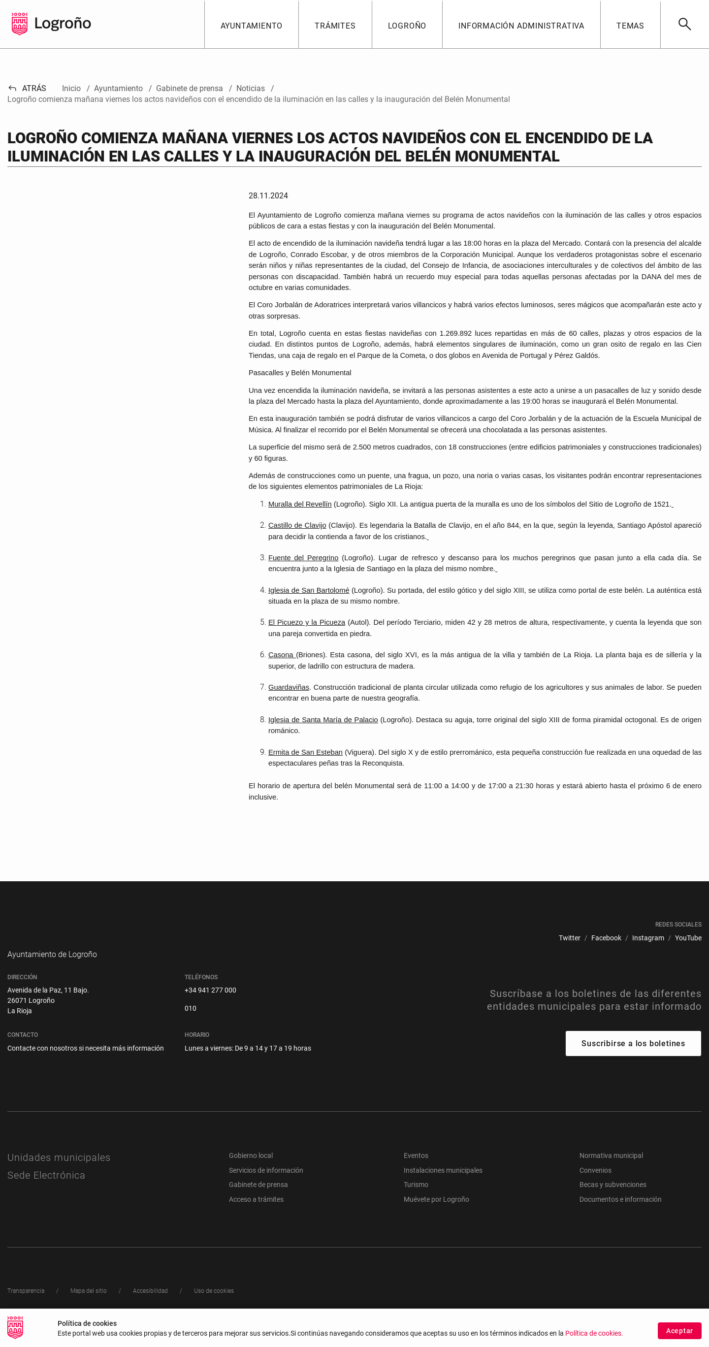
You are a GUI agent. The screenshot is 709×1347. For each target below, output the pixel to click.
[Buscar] (684, 24)
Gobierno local (251, 1170)
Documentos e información (621, 1214)
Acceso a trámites (256, 1214)
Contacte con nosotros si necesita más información (85, 1063)
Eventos (416, 1170)
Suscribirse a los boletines (633, 1058)
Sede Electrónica (46, 1190)
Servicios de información (266, 1185)
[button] (251, 24)
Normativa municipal (611, 1170)
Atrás (26, 88)
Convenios (596, 1185)
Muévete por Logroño (436, 1214)
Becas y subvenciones (613, 1199)
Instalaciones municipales (443, 1185)
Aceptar (679, 1331)
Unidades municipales (59, 1172)
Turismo (416, 1199)
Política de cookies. (594, 1333)
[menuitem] (569, 938)
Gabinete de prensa (258, 1199)
